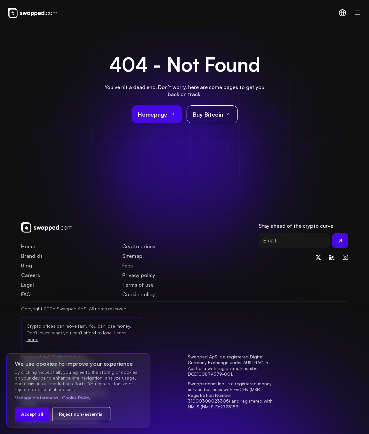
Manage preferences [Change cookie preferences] (36, 397)
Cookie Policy (76, 397)
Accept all (32, 414)
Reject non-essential (81, 414)
